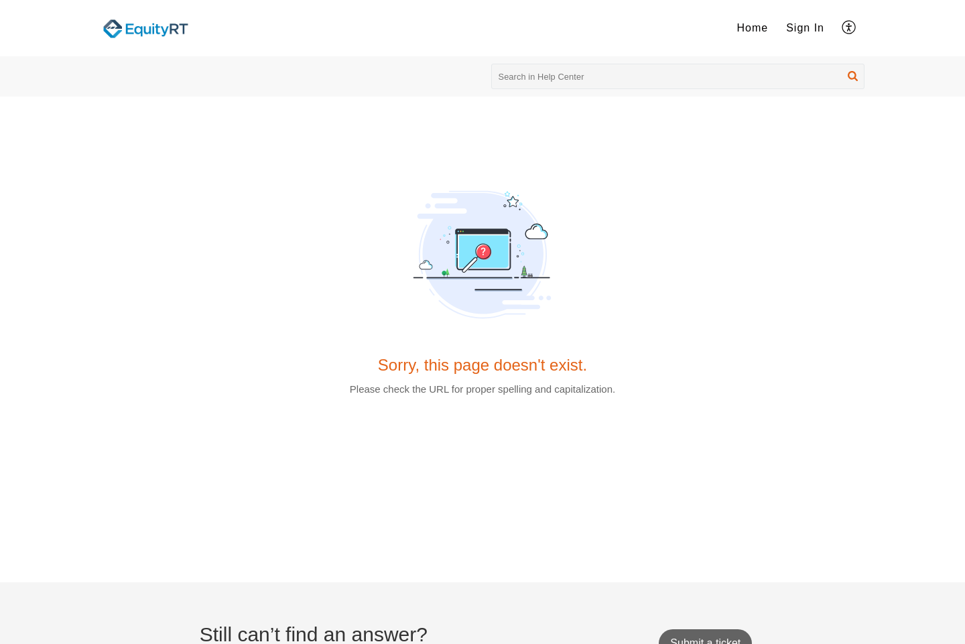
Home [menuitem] (753, 28)
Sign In (805, 28)
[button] (853, 76)
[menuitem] (752, 28)
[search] (678, 76)
